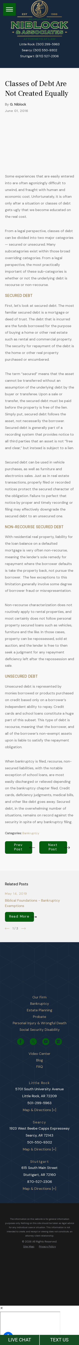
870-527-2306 (39, 1181)
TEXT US (59, 1340)
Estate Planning (39, 1010)
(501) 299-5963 (48, 44)
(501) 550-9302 (45, 50)
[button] (9, 9)
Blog (39, 1060)
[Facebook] (20, 1041)
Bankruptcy (30, 833)
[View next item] (23, 928)
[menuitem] (39, 997)
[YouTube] (45, 1041)
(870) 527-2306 (47, 56)
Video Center (39, 1053)
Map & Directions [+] (39, 1110)
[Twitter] (33, 1041)
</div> (30, 1327)
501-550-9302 (39, 1142)
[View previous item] (7, 928)
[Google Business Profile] (58, 1041)
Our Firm (39, 997)
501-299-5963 (39, 1103)
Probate (39, 1017)
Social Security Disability (39, 1029)
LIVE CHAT (19, 1340)
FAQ (39, 1066)
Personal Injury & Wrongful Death (39, 1023)
